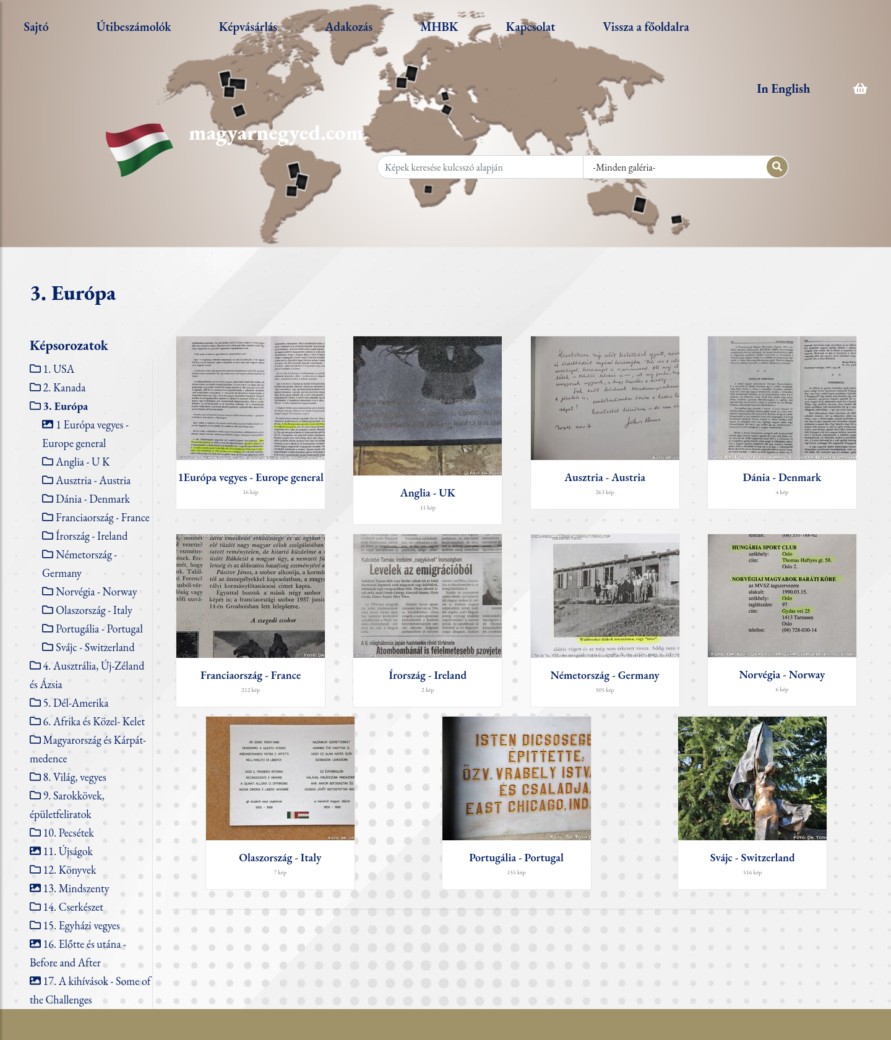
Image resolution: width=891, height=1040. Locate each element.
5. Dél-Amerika (76, 703)
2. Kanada (64, 387)
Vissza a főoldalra (646, 27)
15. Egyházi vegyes (81, 925)
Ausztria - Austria (93, 480)
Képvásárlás (248, 27)
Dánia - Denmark (93, 499)
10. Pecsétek (68, 832)
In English (783, 88)
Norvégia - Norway (96, 591)
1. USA (59, 369)
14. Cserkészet (73, 907)
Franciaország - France (102, 517)
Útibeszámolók (134, 27)
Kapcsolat (531, 27)
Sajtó (36, 27)
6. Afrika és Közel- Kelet (94, 721)
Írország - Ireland (91, 536)
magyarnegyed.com (276, 132)
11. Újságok (68, 851)
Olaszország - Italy (94, 610)
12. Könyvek (70, 870)
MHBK (439, 27)
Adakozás (348, 27)
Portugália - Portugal (99, 628)
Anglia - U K (83, 461)
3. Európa (65, 406)
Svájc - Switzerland (95, 647)
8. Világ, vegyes (74, 777)
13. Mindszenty (76, 888)
